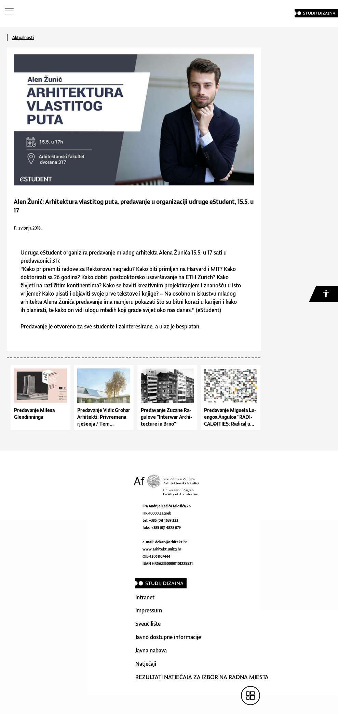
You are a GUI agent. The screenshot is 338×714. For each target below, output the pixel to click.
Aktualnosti (23, 37)
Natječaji (145, 663)
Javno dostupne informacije (168, 637)
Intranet (144, 597)
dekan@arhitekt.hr (171, 542)
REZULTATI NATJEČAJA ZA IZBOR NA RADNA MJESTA (202, 677)
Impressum (148, 610)
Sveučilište (148, 623)
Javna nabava (151, 650)
